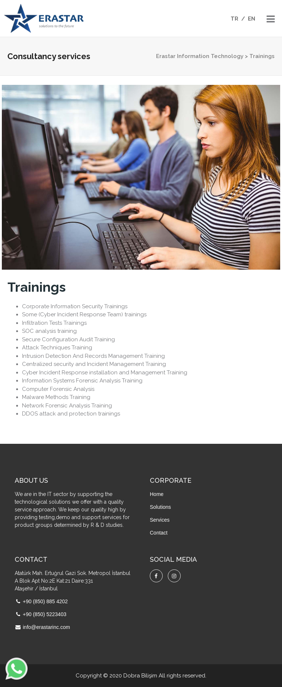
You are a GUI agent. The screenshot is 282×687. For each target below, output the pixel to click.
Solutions (160, 507)
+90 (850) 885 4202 (45, 601)
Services (160, 520)
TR (234, 18)
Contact (158, 533)
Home (156, 494)
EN (251, 18)
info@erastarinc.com (46, 627)
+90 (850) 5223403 (44, 614)
